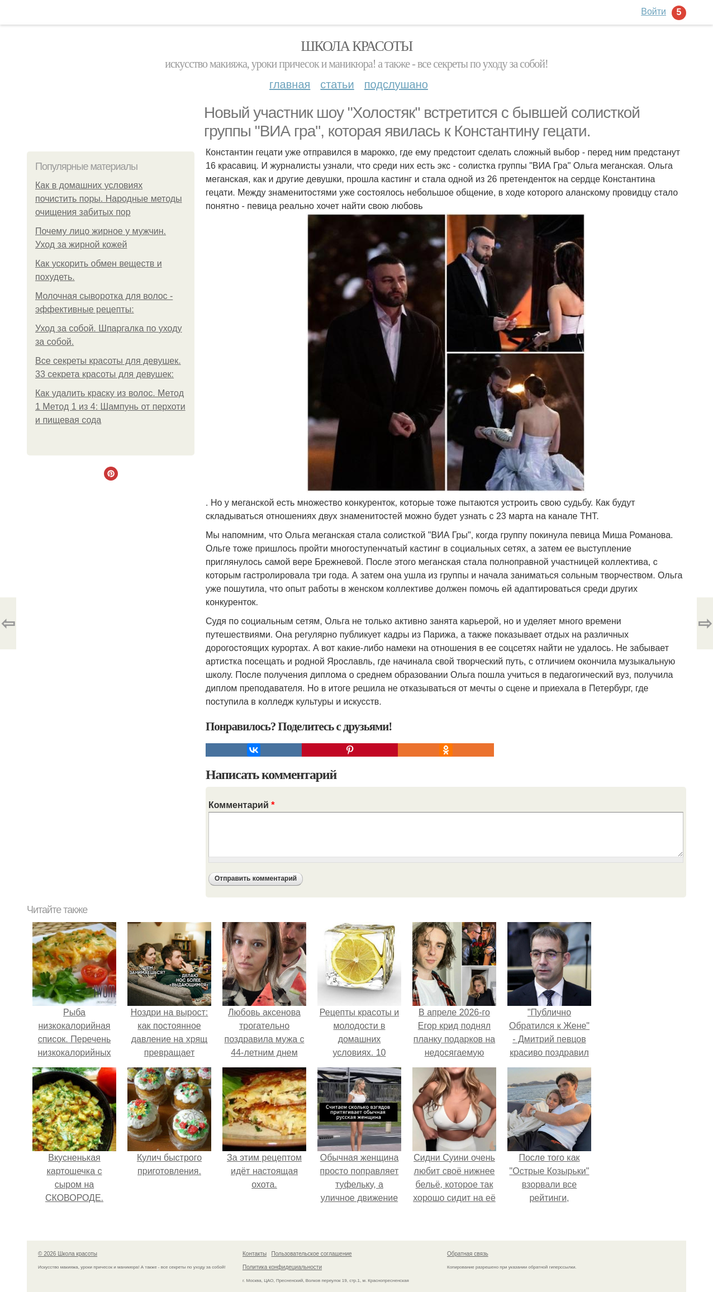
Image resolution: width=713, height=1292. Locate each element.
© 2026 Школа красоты (67, 1254)
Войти (653, 11)
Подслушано (396, 84)
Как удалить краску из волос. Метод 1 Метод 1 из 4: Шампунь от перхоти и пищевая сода (110, 406)
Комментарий (241, 805)
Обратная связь (467, 1254)
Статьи (337, 84)
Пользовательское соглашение (312, 1254)
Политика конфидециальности (282, 1267)
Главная (289, 84)
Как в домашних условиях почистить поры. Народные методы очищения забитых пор (108, 198)
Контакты (255, 1254)
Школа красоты (356, 46)
